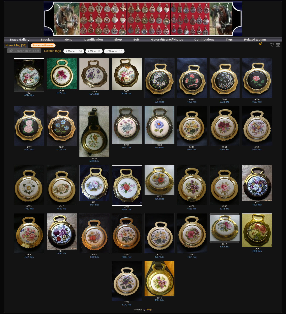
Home (9, 45)
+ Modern (74, 51)
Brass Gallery (19, 39)
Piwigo (149, 309)
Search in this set (26, 50)
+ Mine (94, 51)
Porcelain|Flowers (43, 45)
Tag (18, 45)
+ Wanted (114, 51)
